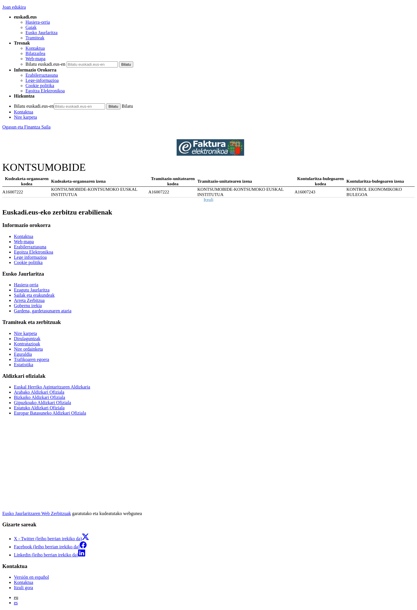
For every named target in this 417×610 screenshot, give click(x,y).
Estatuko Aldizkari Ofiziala (39, 407)
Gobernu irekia (28, 305)
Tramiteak (34, 37)
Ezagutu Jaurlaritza (32, 289)
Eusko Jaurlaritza (41, 32)
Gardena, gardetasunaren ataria (43, 310)
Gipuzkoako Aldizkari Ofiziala (42, 402)
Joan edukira (14, 7)
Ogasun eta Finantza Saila (26, 126)
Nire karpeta (25, 117)
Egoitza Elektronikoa (45, 90)
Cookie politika (39, 85)
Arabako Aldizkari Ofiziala (39, 392)
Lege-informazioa (42, 80)
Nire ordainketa (28, 349)
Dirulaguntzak (27, 338)
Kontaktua (35, 48)
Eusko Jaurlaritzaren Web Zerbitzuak (36, 513)
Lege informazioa (30, 257)
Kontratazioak (27, 343)
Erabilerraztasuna (41, 75)
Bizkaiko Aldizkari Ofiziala (39, 397)
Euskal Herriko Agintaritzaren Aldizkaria (52, 386)
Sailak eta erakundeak (34, 295)
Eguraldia (23, 354)
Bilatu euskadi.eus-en (45, 64)
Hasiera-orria (37, 22)
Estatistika (23, 364)
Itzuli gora (23, 587)
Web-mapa (35, 58)
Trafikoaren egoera (31, 359)
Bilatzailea (35, 53)
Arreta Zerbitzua (29, 300)
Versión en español (31, 577)
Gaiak (30, 27)
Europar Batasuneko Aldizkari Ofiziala (50, 413)
